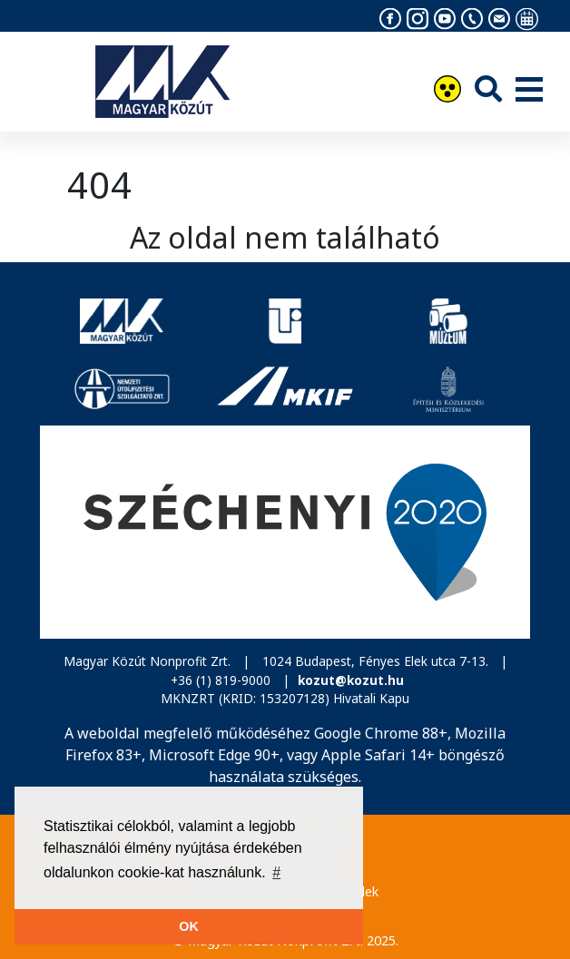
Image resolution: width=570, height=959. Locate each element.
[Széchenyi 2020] (285, 532)
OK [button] (189, 926)
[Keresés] (488, 88)
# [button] (276, 872)
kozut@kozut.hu (351, 680)
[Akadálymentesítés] (447, 91)
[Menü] (529, 90)
